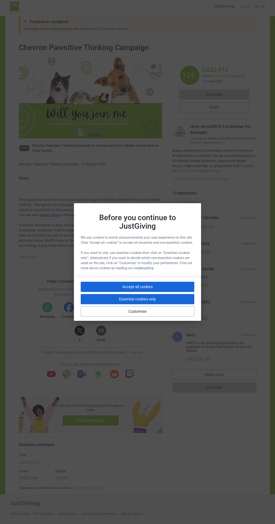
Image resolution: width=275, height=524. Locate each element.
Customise (137, 311)
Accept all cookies (137, 287)
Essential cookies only (137, 299)
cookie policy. (144, 268)
